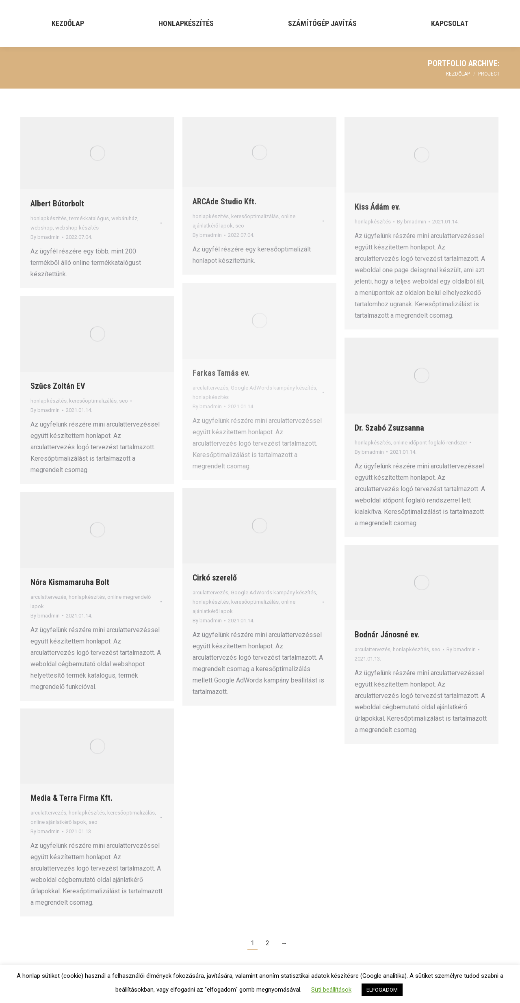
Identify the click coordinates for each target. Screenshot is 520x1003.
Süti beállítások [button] (331, 989)
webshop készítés (77, 228)
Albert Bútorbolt (57, 203)
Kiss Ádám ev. (377, 207)
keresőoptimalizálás (255, 216)
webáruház (124, 218)
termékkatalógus (89, 218)
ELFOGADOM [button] (382, 990)
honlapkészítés (48, 218)
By (45, 237)
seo (239, 226)
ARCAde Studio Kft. (224, 201)
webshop (41, 228)
